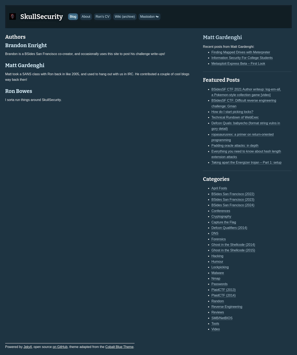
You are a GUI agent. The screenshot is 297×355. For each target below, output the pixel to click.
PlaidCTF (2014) (223, 295)
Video (215, 329)
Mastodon (149, 16)
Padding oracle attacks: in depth (234, 145)
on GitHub (60, 347)
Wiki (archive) (125, 16)
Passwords (219, 284)
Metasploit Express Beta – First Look (238, 63)
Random (217, 301)
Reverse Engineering (226, 306)
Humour (217, 261)
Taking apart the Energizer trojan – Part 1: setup (246, 162)
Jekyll (28, 347)
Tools (215, 323)
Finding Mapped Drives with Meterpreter (240, 52)
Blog (73, 16)
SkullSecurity (41, 17)
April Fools (219, 188)
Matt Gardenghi (24, 65)
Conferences (220, 211)
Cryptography (221, 216)
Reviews (217, 312)
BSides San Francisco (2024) (232, 205)
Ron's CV (103, 16)
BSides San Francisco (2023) (232, 199)
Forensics (218, 239)
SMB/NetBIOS (221, 318)
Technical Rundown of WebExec (235, 117)
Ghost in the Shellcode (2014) (233, 244)
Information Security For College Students (242, 58)
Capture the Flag (223, 222)
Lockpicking (220, 267)
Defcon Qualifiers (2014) (229, 228)
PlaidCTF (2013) (223, 290)
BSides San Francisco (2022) (232, 194)
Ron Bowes (18, 91)
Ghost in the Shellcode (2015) (233, 250)
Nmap (215, 278)
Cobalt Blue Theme (119, 347)
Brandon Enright (26, 45)
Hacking (217, 256)
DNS (214, 233)
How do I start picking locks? (232, 112)
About (86, 16)
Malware (217, 273)
